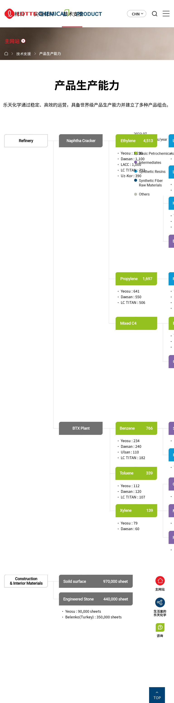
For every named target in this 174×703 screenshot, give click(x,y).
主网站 (12, 40)
